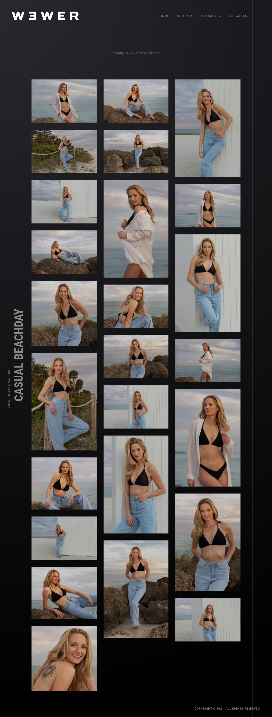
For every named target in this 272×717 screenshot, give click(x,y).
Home (164, 16)
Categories (237, 16)
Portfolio (185, 16)
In (13, 708)
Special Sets (211, 16)
